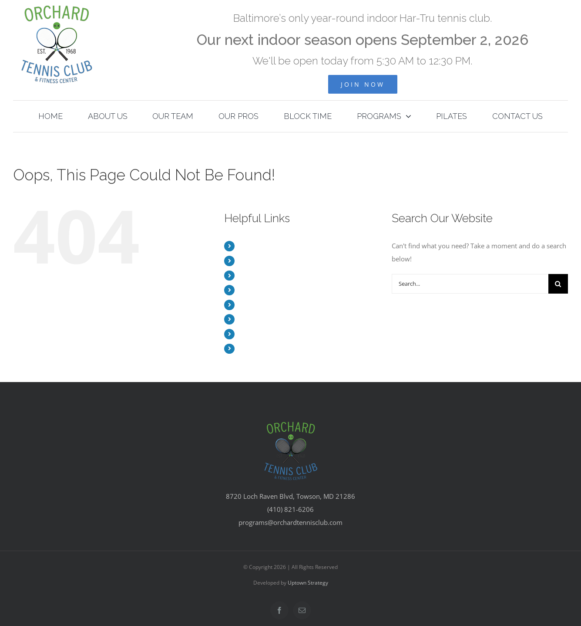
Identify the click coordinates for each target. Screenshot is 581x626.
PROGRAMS (255, 319)
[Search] (558, 284)
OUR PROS (254, 290)
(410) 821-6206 (290, 509)
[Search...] (470, 284)
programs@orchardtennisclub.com (290, 522)
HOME (248, 246)
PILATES (250, 334)
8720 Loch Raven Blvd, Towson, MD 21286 (290, 496)
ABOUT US (254, 261)
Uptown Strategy (308, 582)
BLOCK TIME (257, 305)
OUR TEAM (254, 275)
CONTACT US (258, 349)
